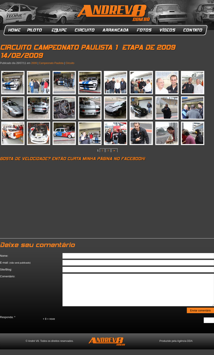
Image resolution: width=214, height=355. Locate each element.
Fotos (144, 30)
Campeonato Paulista (51, 63)
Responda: (7, 317)
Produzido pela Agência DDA (176, 341)
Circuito (85, 30)
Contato (193, 30)
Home (14, 30)
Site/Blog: (6, 269)
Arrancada (116, 30)
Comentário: (7, 276)
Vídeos (168, 30)
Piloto (35, 30)
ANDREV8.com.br (114, 14)
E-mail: (15, 262)
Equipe (59, 30)
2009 (34, 63)
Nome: (4, 255)
